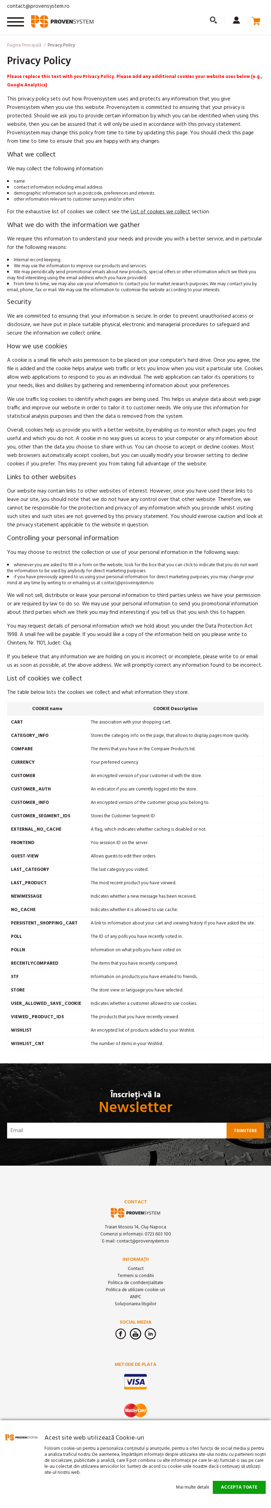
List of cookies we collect (160, 212)
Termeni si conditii (136, 1276)
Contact (136, 1268)
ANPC (135, 1297)
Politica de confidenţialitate (135, 1283)
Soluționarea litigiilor (135, 1304)
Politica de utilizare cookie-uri (135, 1290)
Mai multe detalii (192, 1487)
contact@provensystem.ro (38, 6)
